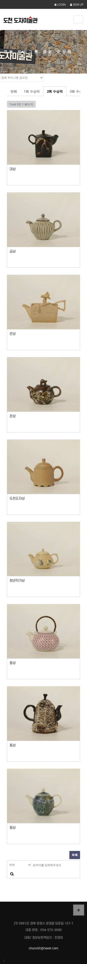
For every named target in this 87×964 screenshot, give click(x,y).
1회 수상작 (32, 91)
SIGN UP (77, 5)
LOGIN (60, 5)
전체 (13, 91)
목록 (75, 855)
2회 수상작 (55, 91)
